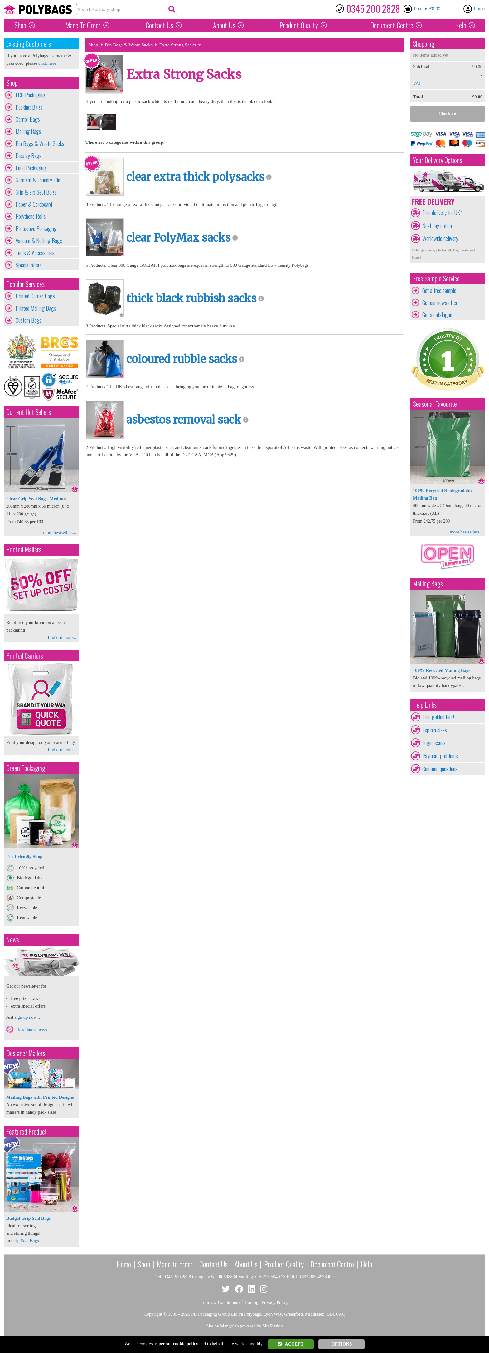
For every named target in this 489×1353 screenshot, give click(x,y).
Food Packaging (31, 167)
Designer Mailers (25, 1053)
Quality (298, 25)
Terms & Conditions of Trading (230, 1302)
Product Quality (284, 1264)
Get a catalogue (437, 314)
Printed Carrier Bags (35, 296)
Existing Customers (28, 44)
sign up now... (27, 1017)
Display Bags (28, 155)
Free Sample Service (436, 278)
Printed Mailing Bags (36, 308)
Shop (20, 25)
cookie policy (185, 1343)
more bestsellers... (59, 532)
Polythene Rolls (31, 216)
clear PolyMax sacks (178, 237)
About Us (224, 25)
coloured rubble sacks (181, 359)
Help (460, 25)
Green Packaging (25, 768)
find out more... (62, 637)
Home (124, 1264)
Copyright (153, 1314)
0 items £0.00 (427, 8)
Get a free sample (439, 290)
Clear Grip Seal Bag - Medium (36, 498)
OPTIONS (341, 1343)
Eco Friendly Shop (24, 856)
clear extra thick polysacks (195, 177)
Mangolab (229, 1325)
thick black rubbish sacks (191, 298)
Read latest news (31, 1029)
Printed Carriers (24, 655)
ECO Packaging (30, 95)
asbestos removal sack (183, 419)
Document (391, 25)
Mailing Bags (28, 131)
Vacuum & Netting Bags (39, 240)
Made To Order (83, 25)
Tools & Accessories (35, 252)
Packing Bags (29, 107)
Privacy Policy (275, 1302)
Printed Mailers (23, 549)
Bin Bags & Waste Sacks (40, 143)
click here (47, 63)
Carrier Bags (28, 119)
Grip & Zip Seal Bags (36, 192)
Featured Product (26, 1131)
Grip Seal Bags (25, 1240)
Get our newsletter (440, 302)
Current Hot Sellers (28, 412)
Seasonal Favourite (435, 404)
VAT (417, 83)
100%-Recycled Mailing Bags (441, 670)
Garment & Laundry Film (38, 180)
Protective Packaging (36, 228)
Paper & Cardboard (34, 204)
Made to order (175, 1264)
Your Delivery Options (437, 160)
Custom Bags (28, 320)
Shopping (423, 44)
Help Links (425, 705)
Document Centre (332, 1264)
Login (479, 8)
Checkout (447, 113)
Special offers (29, 265)
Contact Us (159, 25)
